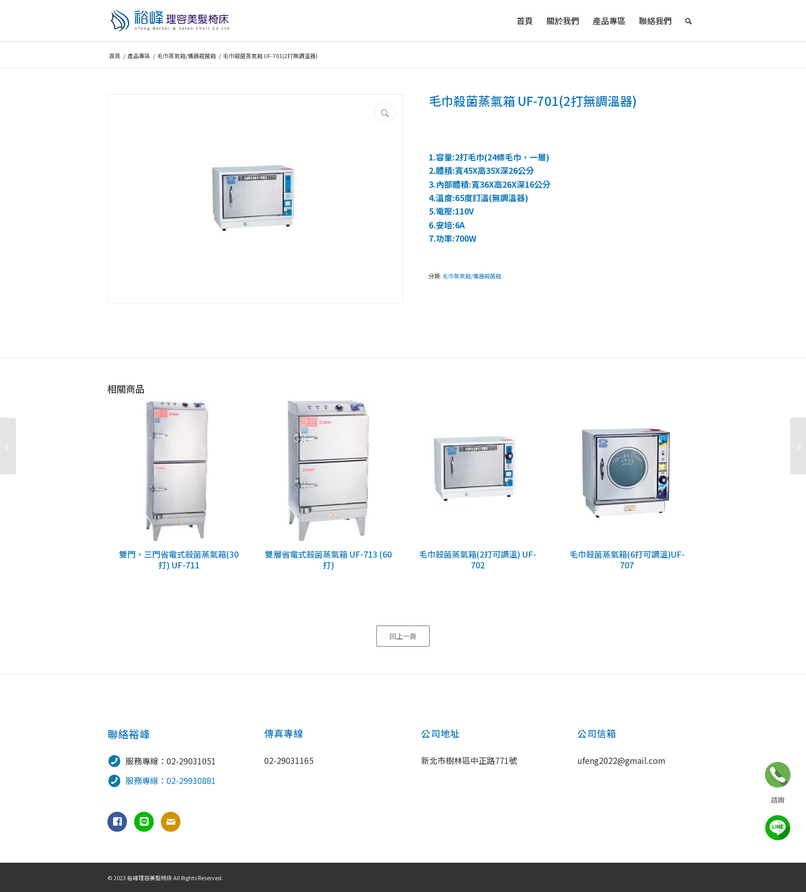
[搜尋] (689, 20)
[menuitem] (525, 20)
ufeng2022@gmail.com (621, 760)
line (778, 828)
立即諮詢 (778, 775)
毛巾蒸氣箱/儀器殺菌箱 (472, 276)
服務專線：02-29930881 (170, 780)
